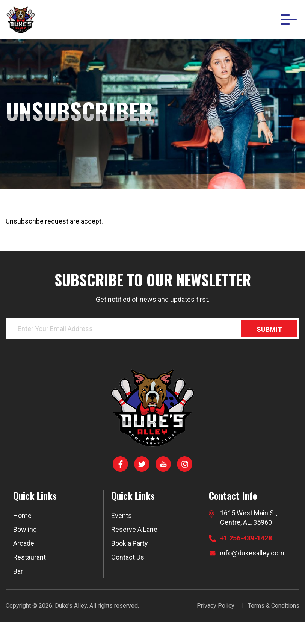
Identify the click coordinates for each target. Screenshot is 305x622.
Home (22, 515)
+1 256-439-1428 (246, 538)
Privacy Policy (215, 605)
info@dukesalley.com (252, 553)
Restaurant (29, 557)
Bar (18, 571)
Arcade (23, 543)
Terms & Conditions (273, 605)
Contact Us (127, 557)
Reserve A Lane (134, 529)
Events (121, 515)
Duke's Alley (71, 605)
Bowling (25, 529)
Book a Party (129, 543)
